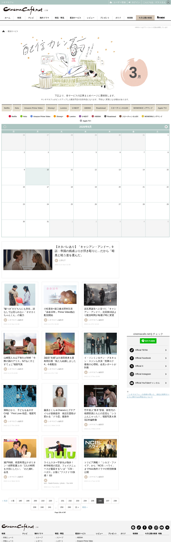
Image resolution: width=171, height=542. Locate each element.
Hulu (17, 108)
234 (85, 501)
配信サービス (75, 18)
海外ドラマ (44, 18)
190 (27, 501)
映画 (19, 18)
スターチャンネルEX (119, 108)
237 (107, 501)
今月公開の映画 (145, 18)
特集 (160, 534)
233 (77, 501)
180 (20, 501)
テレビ (31, 18)
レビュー (90, 18)
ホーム (7, 18)
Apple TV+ (162, 108)
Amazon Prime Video (33, 108)
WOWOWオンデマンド (143, 108)
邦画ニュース (8, 538)
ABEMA (87, 108)
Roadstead (101, 108)
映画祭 (130, 18)
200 (35, 501)
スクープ (39, 538)
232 (70, 501)
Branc (161, 17)
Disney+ (51, 108)
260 (69, 507)
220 (50, 501)
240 (42, 507)
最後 (84, 507)
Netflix (7, 108)
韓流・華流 (59, 18)
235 (92, 501)
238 (115, 501)
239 (34, 507)
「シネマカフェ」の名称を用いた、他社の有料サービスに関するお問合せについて (148, 395)
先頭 (5, 501)
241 (49, 507)
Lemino (63, 108)
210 (42, 501)
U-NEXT (75, 108)
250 (61, 507)
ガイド (118, 18)
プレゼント (104, 18)
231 (62, 501)
